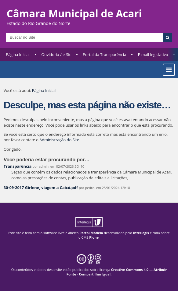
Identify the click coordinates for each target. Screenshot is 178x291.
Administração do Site (59, 139)
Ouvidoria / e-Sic (56, 54)
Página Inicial (18, 54)
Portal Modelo (91, 232)
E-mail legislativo (153, 54)
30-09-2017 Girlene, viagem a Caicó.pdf (41, 187)
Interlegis (141, 232)
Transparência (18, 166)
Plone (94, 237)
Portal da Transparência (104, 54)
